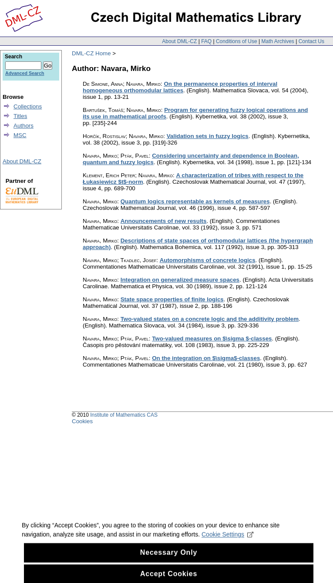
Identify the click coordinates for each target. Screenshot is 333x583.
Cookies (82, 421)
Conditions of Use (236, 41)
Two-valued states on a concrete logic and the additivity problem (210, 319)
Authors (23, 125)
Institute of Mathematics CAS (124, 415)
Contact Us (311, 41)
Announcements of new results (164, 221)
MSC (20, 135)
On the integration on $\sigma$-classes (206, 358)
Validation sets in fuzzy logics (208, 136)
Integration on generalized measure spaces (180, 279)
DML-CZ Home (91, 53)
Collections (27, 106)
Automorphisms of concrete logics (208, 260)
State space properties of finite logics (172, 299)
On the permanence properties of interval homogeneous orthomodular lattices (180, 87)
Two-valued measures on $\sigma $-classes (212, 338)
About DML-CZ (179, 41)
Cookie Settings (227, 539)
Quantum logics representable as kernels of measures (195, 201)
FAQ (206, 41)
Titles (20, 116)
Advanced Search (24, 73)
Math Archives (277, 41)
